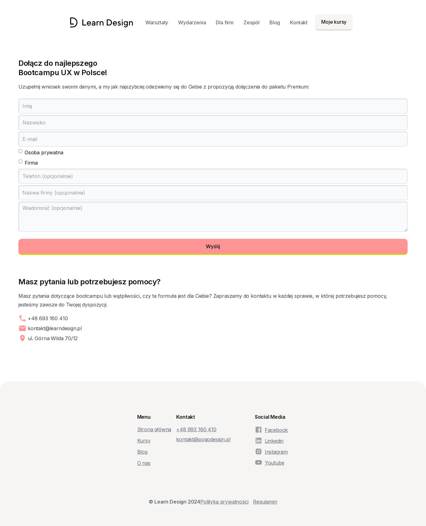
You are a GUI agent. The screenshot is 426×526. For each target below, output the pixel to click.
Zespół (251, 22)
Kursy (144, 440)
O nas (144, 463)
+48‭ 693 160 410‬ (196, 429)
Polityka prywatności (224, 502)
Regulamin (265, 502)
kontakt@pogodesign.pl (203, 439)
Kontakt (298, 22)
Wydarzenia (192, 22)
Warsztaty (156, 22)
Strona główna (154, 429)
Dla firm (225, 22)
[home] (101, 22)
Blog (274, 22)
